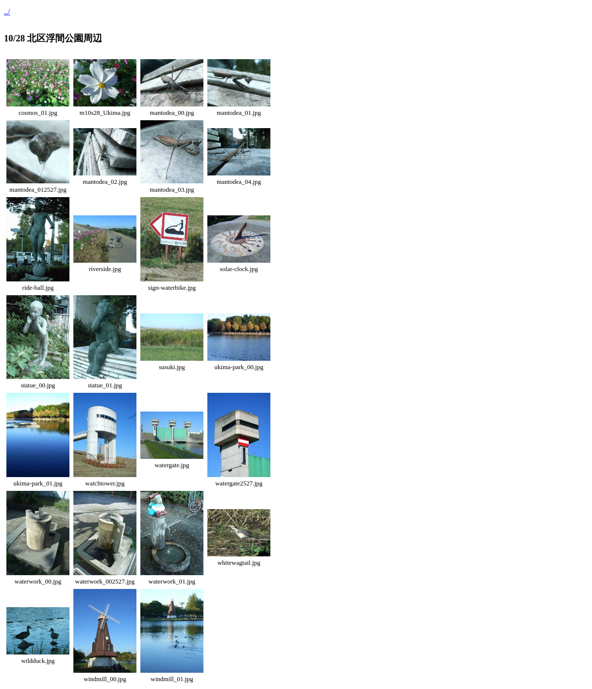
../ (7, 11)
